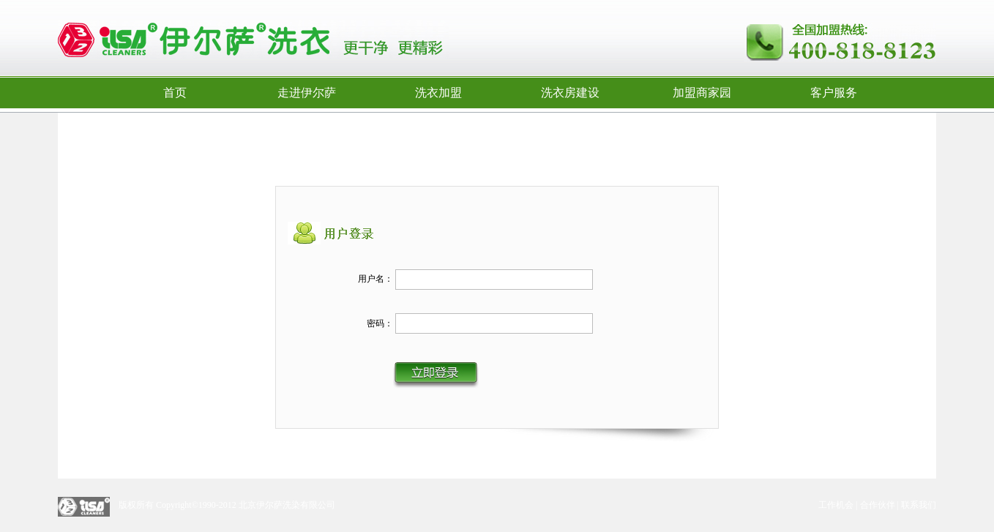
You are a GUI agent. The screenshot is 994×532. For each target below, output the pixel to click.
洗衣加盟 (438, 92)
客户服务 (833, 92)
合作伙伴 (877, 505)
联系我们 (918, 505)
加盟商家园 (702, 92)
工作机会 (835, 505)
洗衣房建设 (570, 92)
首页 (175, 92)
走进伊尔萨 (306, 92)
